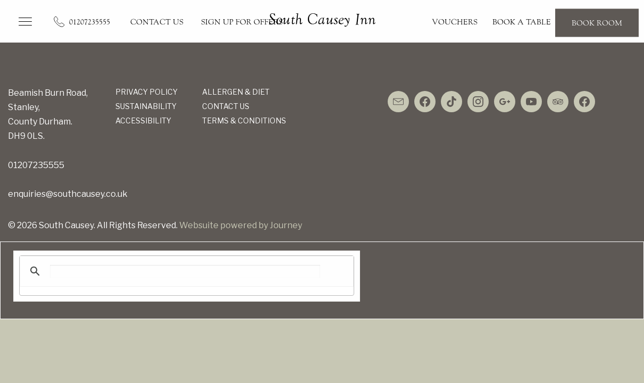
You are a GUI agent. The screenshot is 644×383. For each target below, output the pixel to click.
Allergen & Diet (236, 91)
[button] (25, 21)
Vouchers (455, 22)
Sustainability (146, 106)
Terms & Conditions (244, 120)
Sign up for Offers (242, 22)
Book (597, 23)
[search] (185, 271)
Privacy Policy (146, 91)
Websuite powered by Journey (240, 225)
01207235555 (89, 22)
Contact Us (156, 22)
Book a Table (521, 22)
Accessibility (143, 120)
